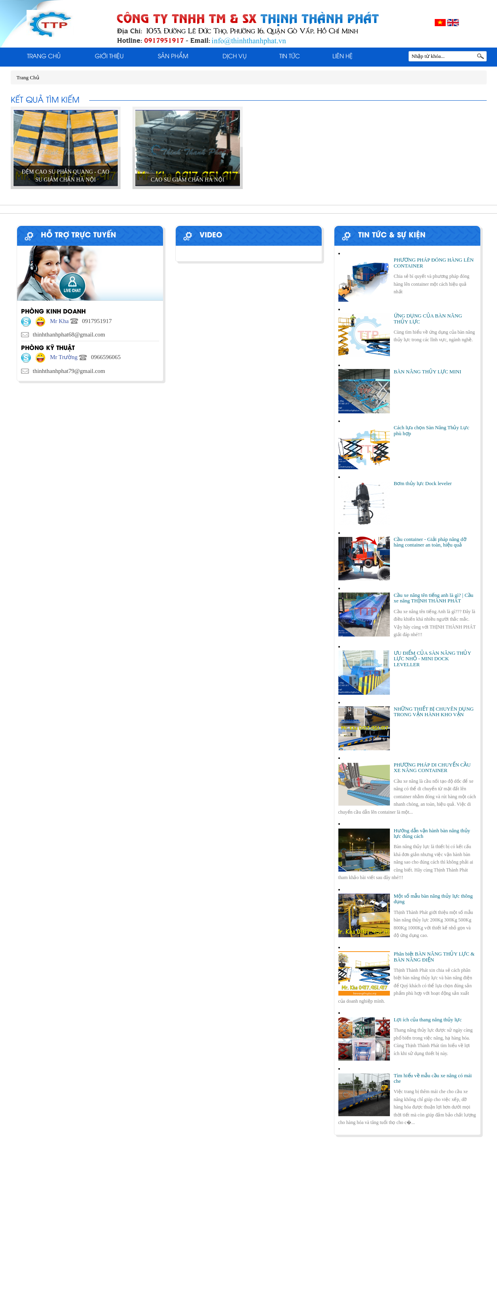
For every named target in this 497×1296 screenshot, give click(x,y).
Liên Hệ (342, 56)
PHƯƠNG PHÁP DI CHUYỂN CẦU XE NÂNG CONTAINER (432, 767)
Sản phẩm (173, 56)
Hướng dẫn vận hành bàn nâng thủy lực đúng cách (432, 833)
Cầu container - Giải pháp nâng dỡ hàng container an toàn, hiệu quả (430, 542)
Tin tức (289, 56)
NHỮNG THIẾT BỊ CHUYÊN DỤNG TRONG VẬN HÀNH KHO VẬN (434, 711)
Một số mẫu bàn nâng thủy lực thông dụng (433, 898)
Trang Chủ (44, 56)
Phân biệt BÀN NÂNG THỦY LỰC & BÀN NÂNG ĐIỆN (434, 956)
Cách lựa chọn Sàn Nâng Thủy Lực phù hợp (431, 430)
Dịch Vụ (235, 56)
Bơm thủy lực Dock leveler (423, 483)
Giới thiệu (109, 56)
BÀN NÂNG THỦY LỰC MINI (427, 372)
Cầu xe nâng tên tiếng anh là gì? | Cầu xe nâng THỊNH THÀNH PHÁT (434, 598)
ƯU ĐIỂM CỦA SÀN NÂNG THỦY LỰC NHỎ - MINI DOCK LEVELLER (432, 658)
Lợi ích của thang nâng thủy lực (428, 1020)
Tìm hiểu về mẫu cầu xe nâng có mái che (433, 1078)
